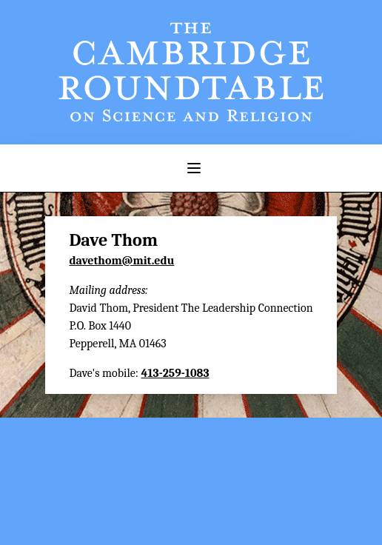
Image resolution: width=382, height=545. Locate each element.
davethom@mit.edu (121, 260)
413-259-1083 (175, 373)
